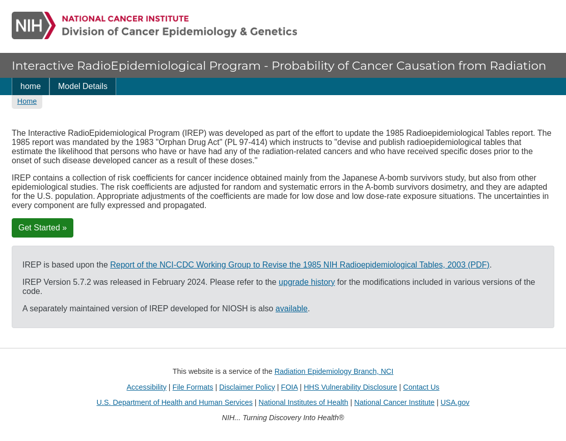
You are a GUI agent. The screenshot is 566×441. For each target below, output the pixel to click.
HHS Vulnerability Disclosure (350, 387)
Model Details (82, 86)
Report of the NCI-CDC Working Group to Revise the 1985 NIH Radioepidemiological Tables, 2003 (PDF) (300, 264)
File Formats (193, 387)
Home (27, 101)
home (30, 86)
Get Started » (42, 227)
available (292, 308)
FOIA (289, 387)
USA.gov (455, 402)
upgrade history (307, 282)
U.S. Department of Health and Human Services (175, 402)
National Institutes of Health (303, 402)
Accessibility (146, 387)
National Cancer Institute (394, 402)
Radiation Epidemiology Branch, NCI (334, 371)
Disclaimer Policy (247, 387)
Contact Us (421, 387)
